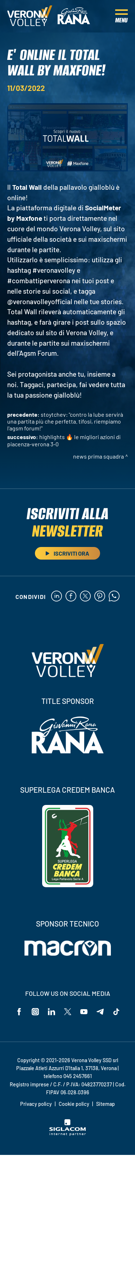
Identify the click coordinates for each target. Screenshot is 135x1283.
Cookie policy (74, 1104)
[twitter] (85, 597)
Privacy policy (36, 1104)
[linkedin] (56, 597)
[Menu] (121, 16)
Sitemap (105, 1104)
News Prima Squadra (98, 456)
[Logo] (29, 16)
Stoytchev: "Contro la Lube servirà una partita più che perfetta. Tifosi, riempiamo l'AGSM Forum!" (65, 421)
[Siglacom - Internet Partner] (67, 1133)
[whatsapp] (114, 597)
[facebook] (71, 597)
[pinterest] (99, 597)
